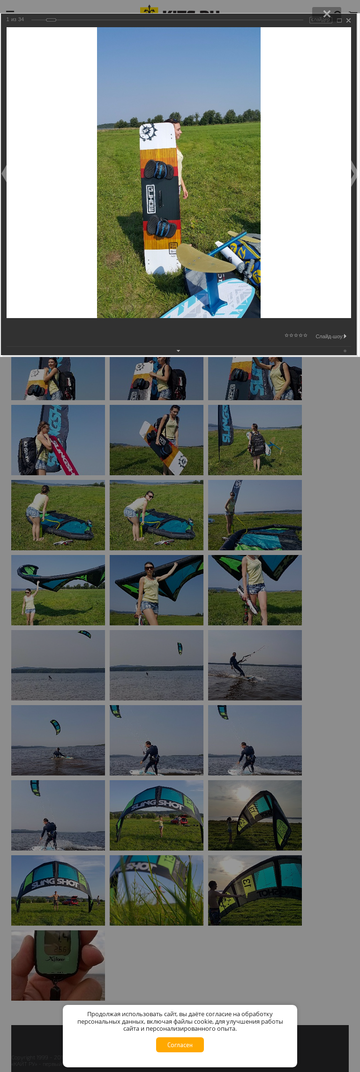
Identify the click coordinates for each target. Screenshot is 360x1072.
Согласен (180, 1045)
